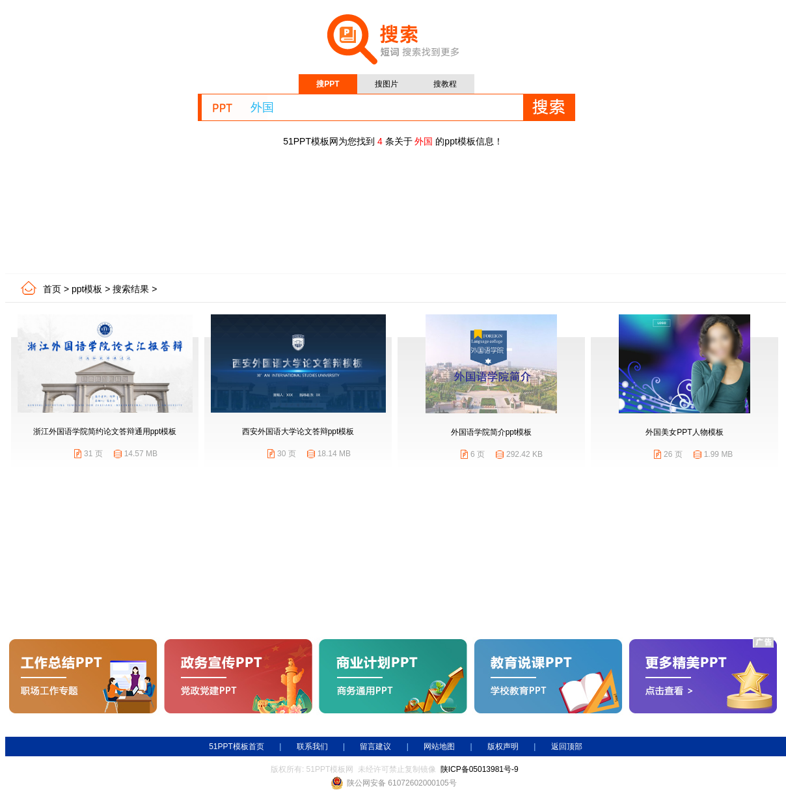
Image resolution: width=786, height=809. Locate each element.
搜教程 (445, 84)
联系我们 (312, 746)
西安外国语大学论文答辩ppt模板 (298, 431)
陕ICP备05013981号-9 (479, 769)
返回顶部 (566, 746)
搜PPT (327, 84)
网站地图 (439, 746)
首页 (52, 289)
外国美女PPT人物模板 (684, 432)
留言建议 (375, 746)
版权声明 (503, 746)
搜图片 (386, 84)
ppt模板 (87, 289)
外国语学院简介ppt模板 (491, 432)
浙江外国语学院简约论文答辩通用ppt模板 (105, 431)
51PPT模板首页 (236, 746)
